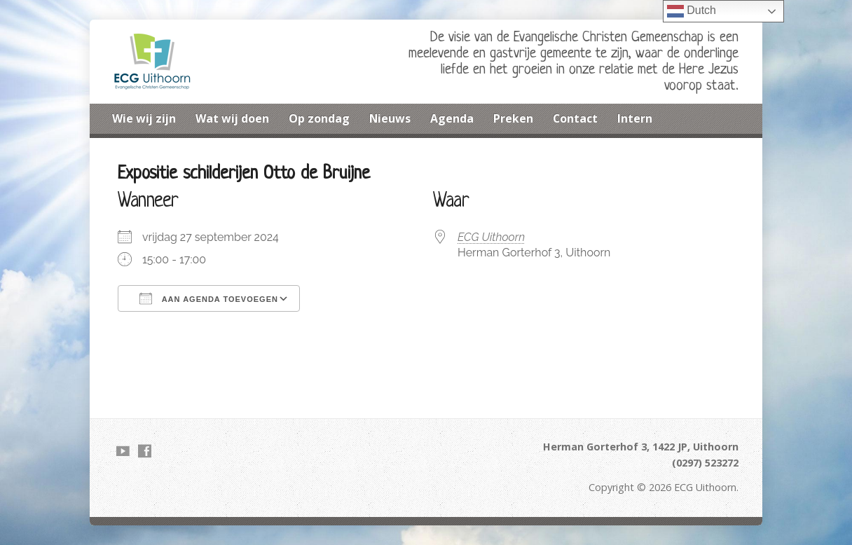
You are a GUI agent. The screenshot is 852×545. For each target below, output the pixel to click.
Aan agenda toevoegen (208, 298)
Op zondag (319, 118)
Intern (634, 118)
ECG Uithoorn (491, 237)
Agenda (452, 118)
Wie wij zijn (144, 118)
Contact (575, 118)
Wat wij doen (232, 118)
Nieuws (390, 118)
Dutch (691, 11)
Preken (513, 118)
